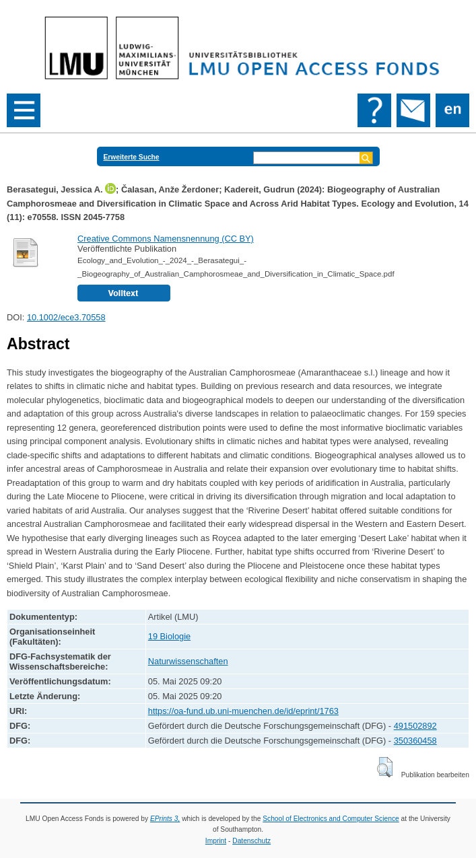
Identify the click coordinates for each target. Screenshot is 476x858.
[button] (385, 767)
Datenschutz (251, 841)
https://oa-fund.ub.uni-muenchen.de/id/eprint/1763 (243, 711)
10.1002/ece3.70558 (66, 317)
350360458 (415, 741)
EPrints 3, (165, 818)
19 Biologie (169, 636)
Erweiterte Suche (132, 157)
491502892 (415, 726)
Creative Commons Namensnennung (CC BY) (165, 239)
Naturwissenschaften (188, 661)
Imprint (215, 841)
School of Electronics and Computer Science (331, 818)
